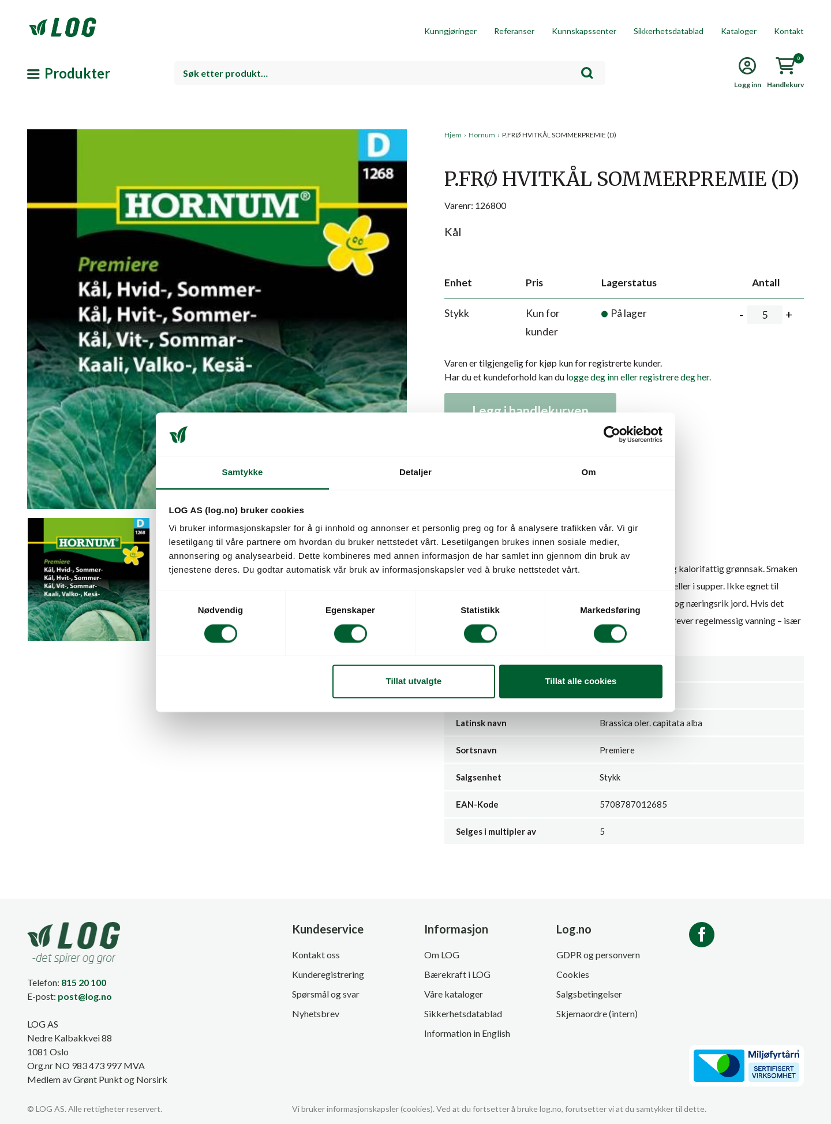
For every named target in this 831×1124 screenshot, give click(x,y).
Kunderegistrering (328, 974)
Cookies (572, 974)
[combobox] (389, 73)
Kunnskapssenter (584, 31)
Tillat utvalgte (413, 681)
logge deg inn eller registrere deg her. (638, 376)
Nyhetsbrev (315, 1013)
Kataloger (739, 31)
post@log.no (85, 996)
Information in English (467, 1033)
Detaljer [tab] (415, 472)
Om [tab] (588, 472)
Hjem (453, 134)
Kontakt (789, 31)
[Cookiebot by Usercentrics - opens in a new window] (612, 434)
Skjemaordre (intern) (597, 1013)
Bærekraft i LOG (457, 974)
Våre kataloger (453, 993)
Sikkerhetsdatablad (668, 31)
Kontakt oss (316, 954)
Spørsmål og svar (326, 993)
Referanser (514, 31)
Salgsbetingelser (589, 993)
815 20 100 (83, 982)
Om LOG (441, 954)
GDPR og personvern (598, 954)
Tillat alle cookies (580, 681)
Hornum (482, 134)
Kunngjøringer (450, 31)
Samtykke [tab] (242, 472)
